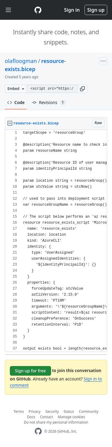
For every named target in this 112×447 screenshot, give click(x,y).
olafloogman (21, 60)
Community (89, 411)
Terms (18, 411)
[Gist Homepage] (38, 9)
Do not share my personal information (56, 422)
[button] (82, 89)
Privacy (35, 411)
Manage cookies (71, 416)
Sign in (72, 10)
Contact (46, 416)
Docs (31, 416)
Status (69, 411)
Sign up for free (30, 371)
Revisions (49, 103)
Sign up (96, 10)
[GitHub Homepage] (38, 431)
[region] (56, 241)
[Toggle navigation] (8, 10)
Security (52, 411)
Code (16, 102)
